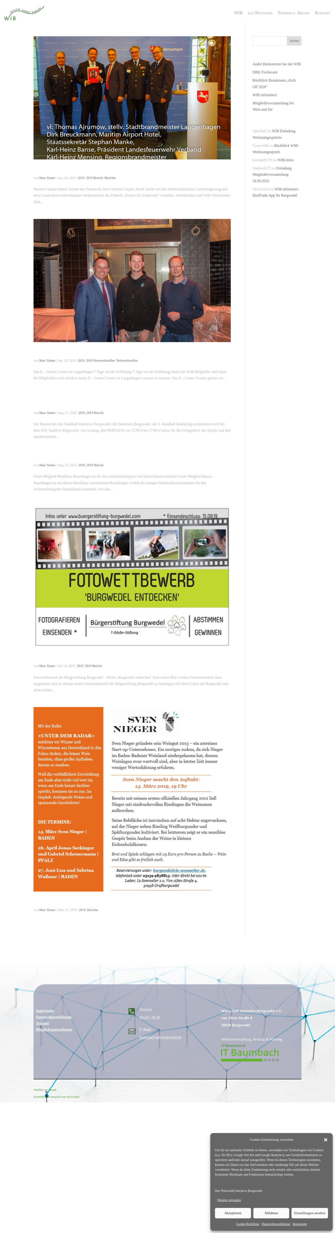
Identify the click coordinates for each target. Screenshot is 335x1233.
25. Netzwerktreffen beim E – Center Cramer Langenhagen (105, 352)
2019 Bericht (94, 178)
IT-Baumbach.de (233, 1046)
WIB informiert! (265, 95)
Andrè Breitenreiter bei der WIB (277, 64)
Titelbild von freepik (45, 1089)
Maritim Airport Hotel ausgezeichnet (78, 169)
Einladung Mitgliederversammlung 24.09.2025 (272, 174)
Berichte (109, 178)
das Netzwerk (260, 12)
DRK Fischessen (265, 72)
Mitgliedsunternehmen (54, 1029)
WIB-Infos (286, 160)
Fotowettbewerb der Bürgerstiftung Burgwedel (90, 657)
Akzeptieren (232, 1213)
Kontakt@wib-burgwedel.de (160, 1037)
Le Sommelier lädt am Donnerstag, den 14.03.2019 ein (100, 901)
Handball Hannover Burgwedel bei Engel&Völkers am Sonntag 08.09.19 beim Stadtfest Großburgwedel (129, 401)
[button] (325, 1139)
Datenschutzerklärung (276, 1224)
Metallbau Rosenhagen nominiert (74, 456)
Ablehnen (271, 1213)
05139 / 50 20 (149, 1017)
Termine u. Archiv (294, 12)
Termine (42, 1023)
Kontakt (322, 12)
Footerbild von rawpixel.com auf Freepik (57, 1096)
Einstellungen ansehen (309, 1213)
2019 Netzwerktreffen (100, 360)
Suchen (294, 41)
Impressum (299, 1224)
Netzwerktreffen (126, 360)
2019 (81, 178)
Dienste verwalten (229, 1200)
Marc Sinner (47, 178)
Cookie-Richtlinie (247, 1224)
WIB (238, 12)
